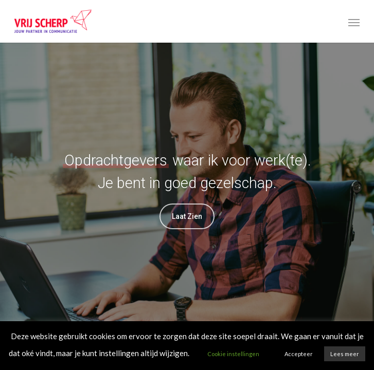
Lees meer (344, 353)
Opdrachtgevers (115, 160)
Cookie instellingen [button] (233, 353)
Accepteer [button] (298, 353)
